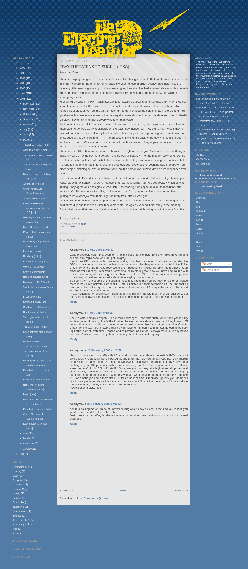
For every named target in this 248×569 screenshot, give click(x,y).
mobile (16, 498)
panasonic (18, 507)
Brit (198, 206)
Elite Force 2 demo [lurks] (36, 379)
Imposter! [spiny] (32, 251)
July (25, 129)
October (27, 114)
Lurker (199, 220)
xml (15, 533)
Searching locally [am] (34, 302)
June (26, 134)
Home (124, 490)
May (25, 139)
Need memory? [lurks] (34, 312)
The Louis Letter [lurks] (35, 326)
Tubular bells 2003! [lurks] (36, 144)
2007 (23, 78)
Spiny (199, 242)
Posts (207, 264)
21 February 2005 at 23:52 (104, 350)
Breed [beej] (29, 394)
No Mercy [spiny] (32, 256)
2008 (23, 73)
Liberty (16, 493)
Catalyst (200, 211)
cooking (17, 471)
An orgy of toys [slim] (34, 183)
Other (16, 502)
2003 (23, 98)
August (27, 124)
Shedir (199, 233)
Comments (210, 270)
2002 (23, 454)
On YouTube (203, 159)
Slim (198, 237)
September (29, 119)
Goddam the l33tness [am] (37, 307)
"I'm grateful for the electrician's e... (214, 138)
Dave (199, 215)
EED (15, 475)
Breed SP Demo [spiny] (35, 227)
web (15, 529)
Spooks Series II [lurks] (35, 198)
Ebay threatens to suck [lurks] (94, 67)
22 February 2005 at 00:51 (104, 404)
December (29, 103)
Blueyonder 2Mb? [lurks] (36, 282)
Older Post (181, 490)
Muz (198, 224)
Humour (17, 489)
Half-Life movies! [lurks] (35, 277)
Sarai (199, 228)
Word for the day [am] (34, 266)
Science (17, 515)
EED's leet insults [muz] (35, 261)
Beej (198, 202)
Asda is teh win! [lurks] (35, 150)
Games (17, 484)
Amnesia (201, 198)
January (27, 448)
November (29, 109)
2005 (23, 88)
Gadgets (17, 480)
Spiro (199, 246)
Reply (73, 301)
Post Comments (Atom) (92, 498)
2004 (23, 93)
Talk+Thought (20, 520)
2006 (23, 83)
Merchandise (203, 164)
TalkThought (19, 524)
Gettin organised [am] (34, 272)
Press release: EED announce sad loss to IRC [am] (36, 208)
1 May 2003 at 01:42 (100, 249)
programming (20, 511)
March (26, 438)
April (25, 433)
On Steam (201, 155)
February (28, 443)
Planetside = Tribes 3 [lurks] (37, 409)
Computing (18, 467)
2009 (23, 68)
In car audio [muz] (32, 296)
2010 (23, 62)
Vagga (199, 251)
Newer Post (67, 490)
